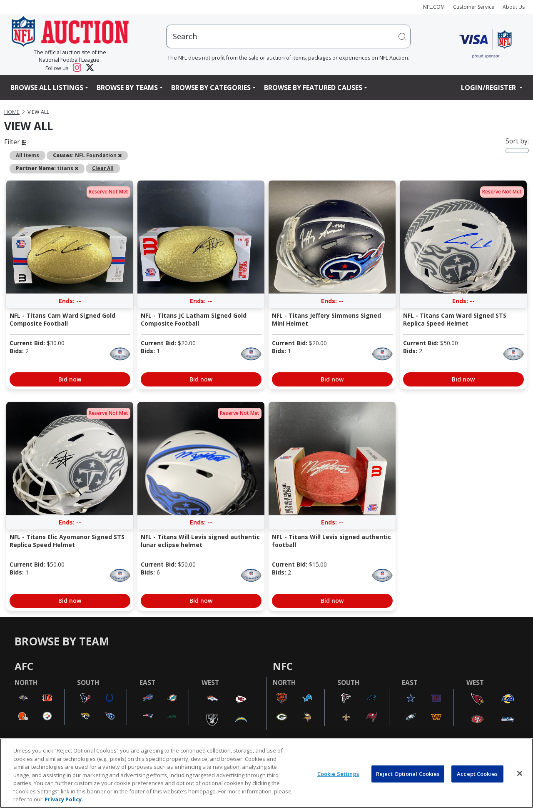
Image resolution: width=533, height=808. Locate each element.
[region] (266, 773)
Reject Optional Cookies (408, 773)
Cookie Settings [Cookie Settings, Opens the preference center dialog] (338, 773)
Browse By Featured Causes (313, 87)
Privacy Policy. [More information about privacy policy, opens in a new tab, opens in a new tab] (64, 799)
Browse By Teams (127, 87)
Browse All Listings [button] (46, 87)
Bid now (69, 379)
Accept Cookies (477, 773)
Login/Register (489, 87)
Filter (15, 141)
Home (12, 111)
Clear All (103, 168)
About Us (514, 6)
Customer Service (473, 6)
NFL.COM (434, 6)
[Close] (520, 773)
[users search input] (288, 36)
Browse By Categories (211, 87)
